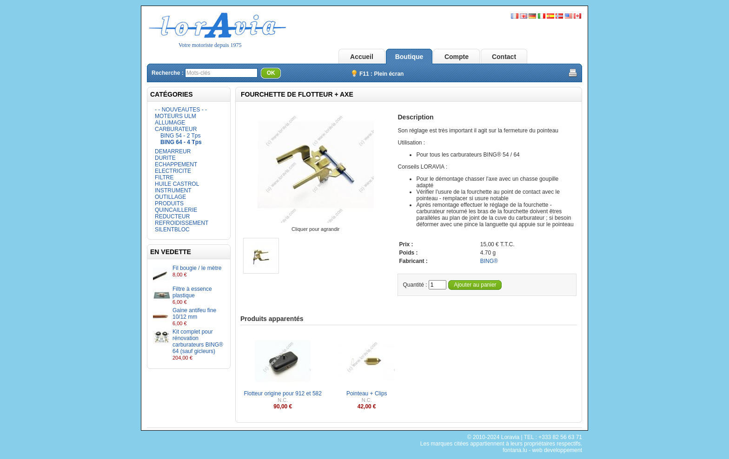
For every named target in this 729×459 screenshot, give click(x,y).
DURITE (165, 158)
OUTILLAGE (170, 197)
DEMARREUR (173, 151)
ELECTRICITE (173, 171)
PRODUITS (169, 203)
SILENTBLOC (172, 229)
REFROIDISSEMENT (181, 223)
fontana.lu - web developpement (542, 450)
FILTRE (164, 177)
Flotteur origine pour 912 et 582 (283, 393)
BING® (489, 261)
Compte (456, 56)
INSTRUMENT (173, 190)
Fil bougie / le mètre (196, 268)
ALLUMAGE (170, 122)
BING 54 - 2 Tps (180, 135)
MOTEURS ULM (175, 116)
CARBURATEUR (176, 129)
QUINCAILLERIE (176, 210)
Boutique (409, 56)
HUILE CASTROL (177, 184)
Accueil (361, 56)
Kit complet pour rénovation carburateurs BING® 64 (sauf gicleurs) (197, 341)
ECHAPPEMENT (176, 164)
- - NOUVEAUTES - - (181, 109)
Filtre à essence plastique (192, 292)
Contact (504, 56)
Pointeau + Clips (366, 393)
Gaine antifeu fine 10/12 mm (194, 313)
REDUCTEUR (172, 216)
